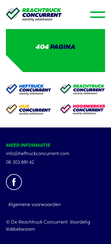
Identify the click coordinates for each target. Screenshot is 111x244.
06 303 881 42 (20, 161)
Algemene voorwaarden (34, 204)
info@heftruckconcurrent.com (37, 153)
